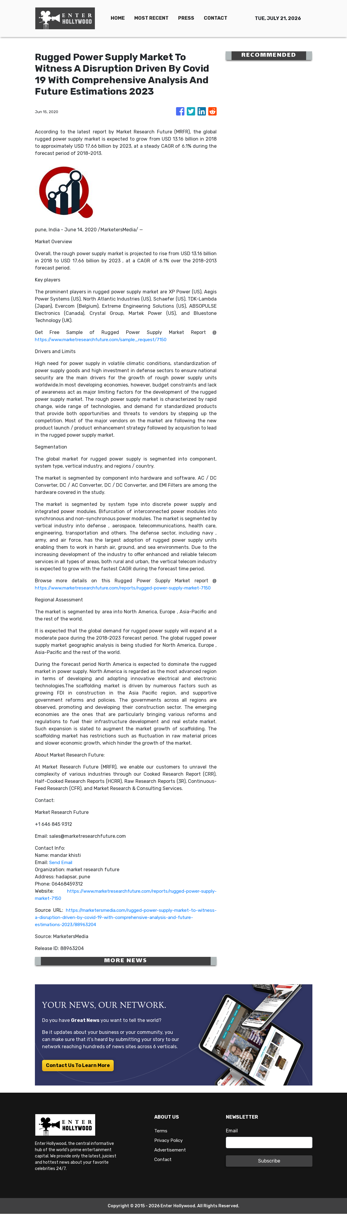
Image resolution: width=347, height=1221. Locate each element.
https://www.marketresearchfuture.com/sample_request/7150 (106, 339)
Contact (163, 1166)
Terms (161, 1138)
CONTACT (215, 18)
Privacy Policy (170, 1147)
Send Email (61, 869)
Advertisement (171, 1157)
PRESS (186, 18)
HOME (118, 18)
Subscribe (269, 1168)
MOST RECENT (151, 18)
